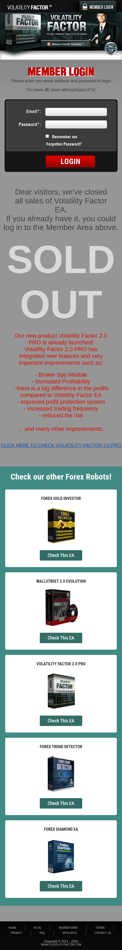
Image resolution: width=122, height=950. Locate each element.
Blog (37, 927)
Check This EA (61, 555)
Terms (100, 927)
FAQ (42, 933)
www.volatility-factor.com (61, 944)
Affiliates (69, 933)
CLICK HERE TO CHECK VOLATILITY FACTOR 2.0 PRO (61, 445)
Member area (68, 927)
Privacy (16, 933)
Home (12, 927)
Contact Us (102, 933)
